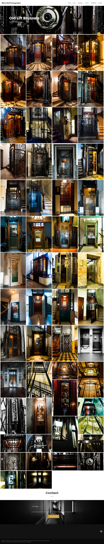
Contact (100, 3)
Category (80, 3)
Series (87, 3)
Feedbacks (93, 3)
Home (69, 3)
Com (74, 3)
